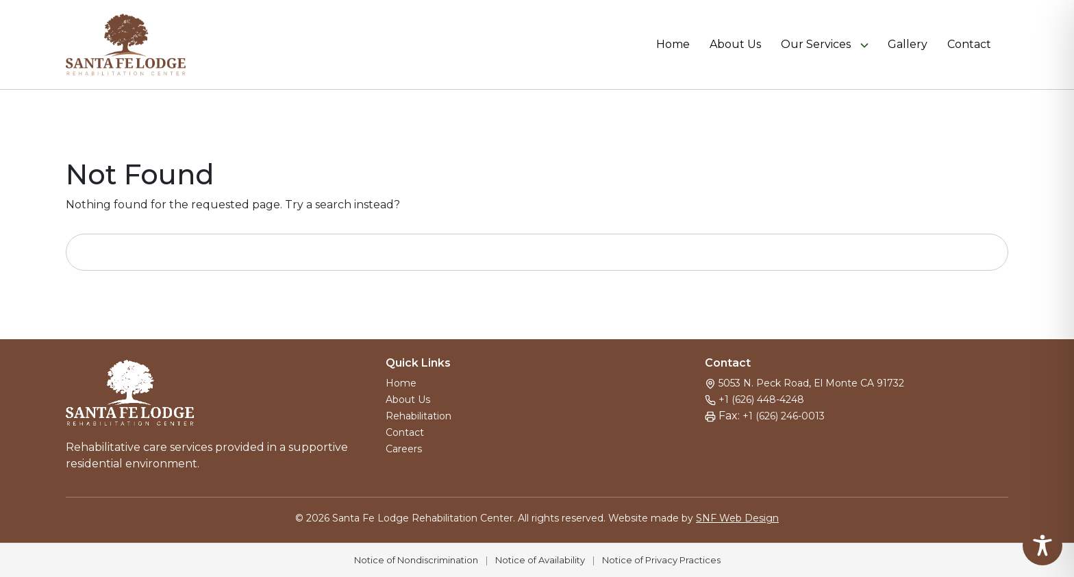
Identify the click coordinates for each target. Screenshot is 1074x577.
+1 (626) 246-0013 (783, 416)
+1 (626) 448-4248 (761, 399)
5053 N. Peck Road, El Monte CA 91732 (811, 383)
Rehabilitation (418, 416)
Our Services (816, 44)
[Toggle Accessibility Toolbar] (1042, 545)
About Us (735, 44)
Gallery (907, 44)
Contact (969, 44)
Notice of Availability (540, 559)
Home (673, 44)
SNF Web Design (737, 518)
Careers (404, 449)
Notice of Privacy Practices (661, 559)
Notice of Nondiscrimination (416, 559)
